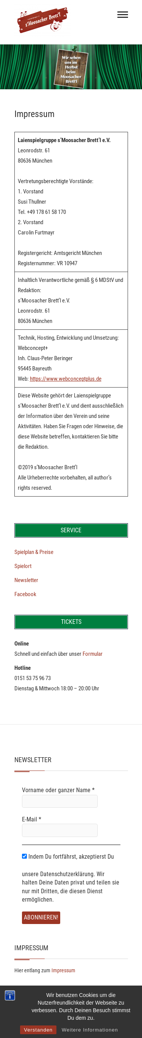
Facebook (25, 594)
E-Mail (31, 819)
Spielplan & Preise (33, 552)
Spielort (22, 566)
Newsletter (26, 580)
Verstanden (38, 1030)
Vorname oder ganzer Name (58, 790)
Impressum (63, 970)
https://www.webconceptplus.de (65, 378)
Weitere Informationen (90, 1030)
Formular (93, 653)
